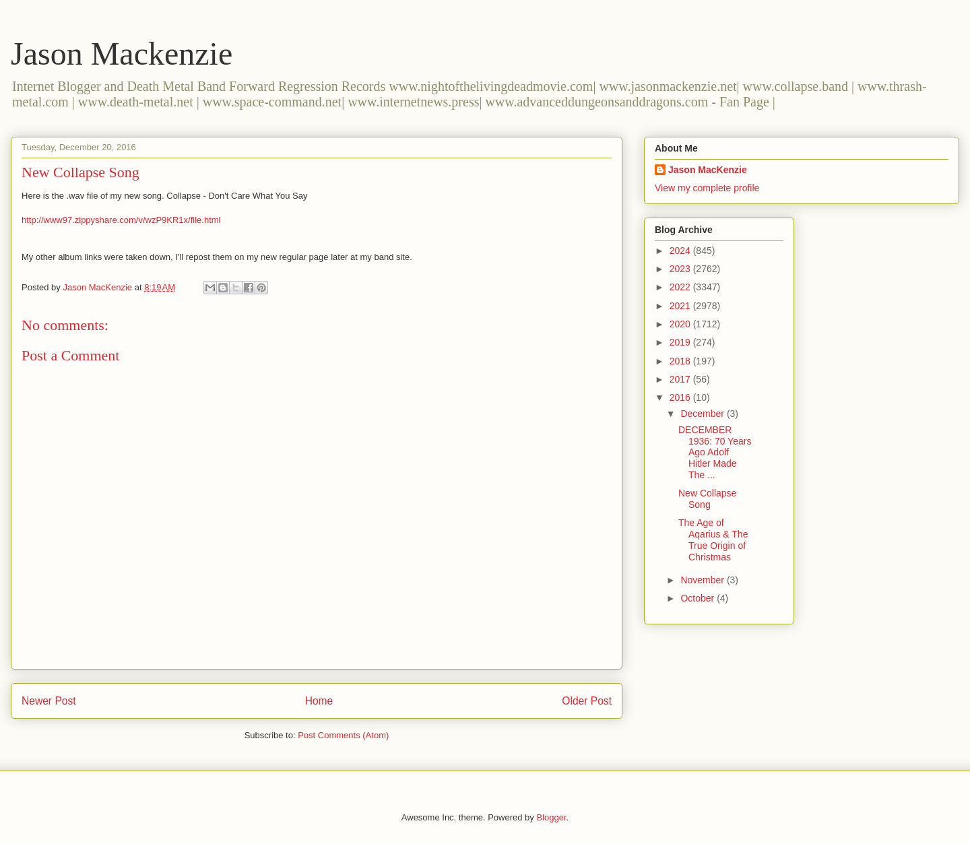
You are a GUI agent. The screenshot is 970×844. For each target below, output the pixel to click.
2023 (681, 268)
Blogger (551, 817)
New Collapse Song (707, 499)
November (703, 580)
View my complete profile (707, 188)
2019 (681, 342)
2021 (681, 305)
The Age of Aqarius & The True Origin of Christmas (713, 539)
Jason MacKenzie (707, 169)
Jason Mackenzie (121, 53)
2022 (681, 287)
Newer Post (49, 701)
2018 (681, 361)
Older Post (587, 701)
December (703, 413)
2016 (681, 397)
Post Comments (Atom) (343, 735)
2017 (681, 379)
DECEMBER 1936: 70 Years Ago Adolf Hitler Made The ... (714, 452)
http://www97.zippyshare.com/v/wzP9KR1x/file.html (121, 220)
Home (319, 701)
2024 (681, 250)
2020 (681, 324)
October (698, 598)
